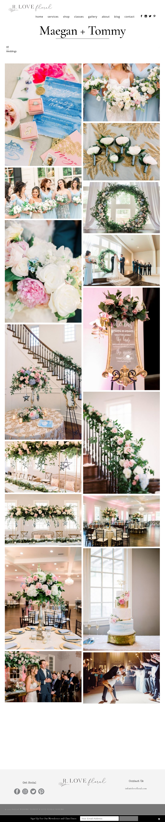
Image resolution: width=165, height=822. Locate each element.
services (53, 16)
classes (79, 16)
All (7, 46)
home (39, 16)
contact (130, 16)
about (106, 16)
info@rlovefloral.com (136, 788)
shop (66, 16)
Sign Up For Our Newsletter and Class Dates (53, 818)
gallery (92, 16)
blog (117, 16)
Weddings (11, 51)
